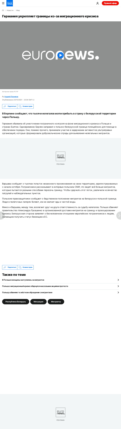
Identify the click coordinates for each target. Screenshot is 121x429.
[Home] (3, 10)
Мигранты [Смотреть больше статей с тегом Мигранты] (56, 301)
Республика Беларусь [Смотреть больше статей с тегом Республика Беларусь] (15, 301)
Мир (18, 10)
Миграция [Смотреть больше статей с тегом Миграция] (38, 301)
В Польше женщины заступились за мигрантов (23, 280)
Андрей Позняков (11, 97)
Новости (10, 10)
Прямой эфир (110, 3)
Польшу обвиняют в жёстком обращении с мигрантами (27, 292)
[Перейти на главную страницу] (9, 3)
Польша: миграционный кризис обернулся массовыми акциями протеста (35, 286)
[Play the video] (60, 55)
